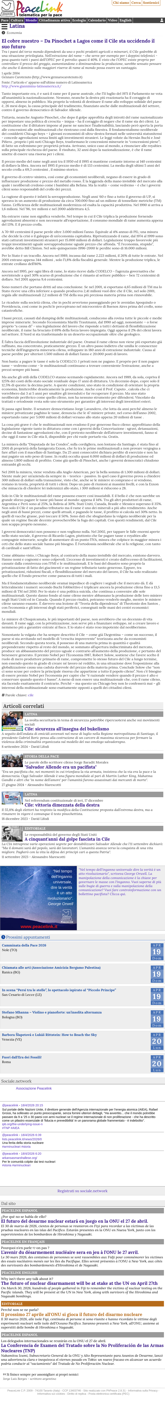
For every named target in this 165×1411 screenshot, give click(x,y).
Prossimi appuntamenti (28, 937)
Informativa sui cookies (51, 1393)
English (125, 20)
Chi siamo (121, 2)
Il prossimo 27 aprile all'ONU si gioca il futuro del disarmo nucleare (71, 1314)
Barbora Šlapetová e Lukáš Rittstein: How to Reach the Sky (49, 1035)
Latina (17, 26)
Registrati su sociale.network (82, 1190)
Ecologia (79, 20)
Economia (14, 33)
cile (31, 695)
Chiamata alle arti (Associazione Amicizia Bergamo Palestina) (51, 967)
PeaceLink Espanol (20, 1210)
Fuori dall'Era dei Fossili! (21, 1057)
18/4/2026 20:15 (32, 1105)
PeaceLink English (19, 1272)
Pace (5, 20)
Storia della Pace (42, 756)
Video (112, 20)
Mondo (31, 20)
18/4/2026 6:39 (31, 1135)
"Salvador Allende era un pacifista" (61, 767)
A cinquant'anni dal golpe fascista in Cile (67, 839)
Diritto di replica (76, 1393)
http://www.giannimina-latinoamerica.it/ (31, 86)
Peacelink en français (23, 1241)
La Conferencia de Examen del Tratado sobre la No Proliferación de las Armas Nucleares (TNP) (82, 1348)
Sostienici (151, 2)
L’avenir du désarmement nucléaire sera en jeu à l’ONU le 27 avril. (70, 1252)
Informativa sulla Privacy (143, 1390)
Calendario (97, 20)
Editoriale (35, 828)
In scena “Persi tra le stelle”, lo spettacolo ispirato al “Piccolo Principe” (59, 990)
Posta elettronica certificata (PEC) (108, 1393)
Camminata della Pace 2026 (24, 945)
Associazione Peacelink (34, 1088)
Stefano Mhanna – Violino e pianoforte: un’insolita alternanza (52, 1012)
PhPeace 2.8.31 (116, 1390)
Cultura (17, 20)
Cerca (136, 2)
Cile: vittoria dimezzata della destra (62, 805)
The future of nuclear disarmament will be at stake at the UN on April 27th (79, 1283)
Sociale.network (16, 1081)
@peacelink (10, 1105)
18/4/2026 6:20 (31, 1153)
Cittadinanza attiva (54, 20)
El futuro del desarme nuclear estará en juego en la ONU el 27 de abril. (74, 1221)
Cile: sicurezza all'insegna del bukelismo (67, 729)
